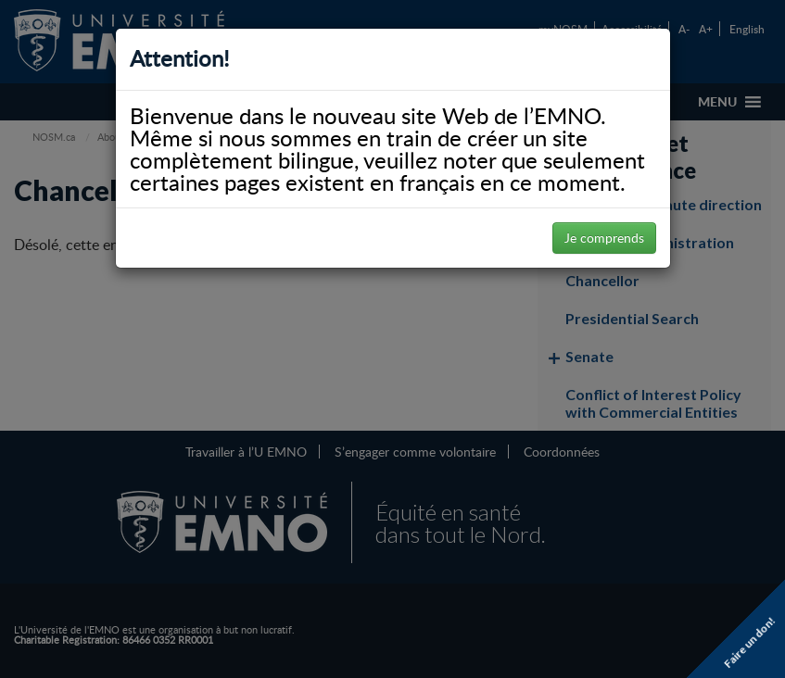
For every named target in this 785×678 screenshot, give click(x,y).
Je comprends (604, 237)
